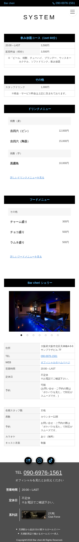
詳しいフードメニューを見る (26, 256)
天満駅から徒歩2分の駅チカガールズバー (39, 529)
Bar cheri (9, 3)
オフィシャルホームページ (55, 362)
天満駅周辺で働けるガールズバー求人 (39, 533)
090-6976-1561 (63, 3)
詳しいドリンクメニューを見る (27, 177)
